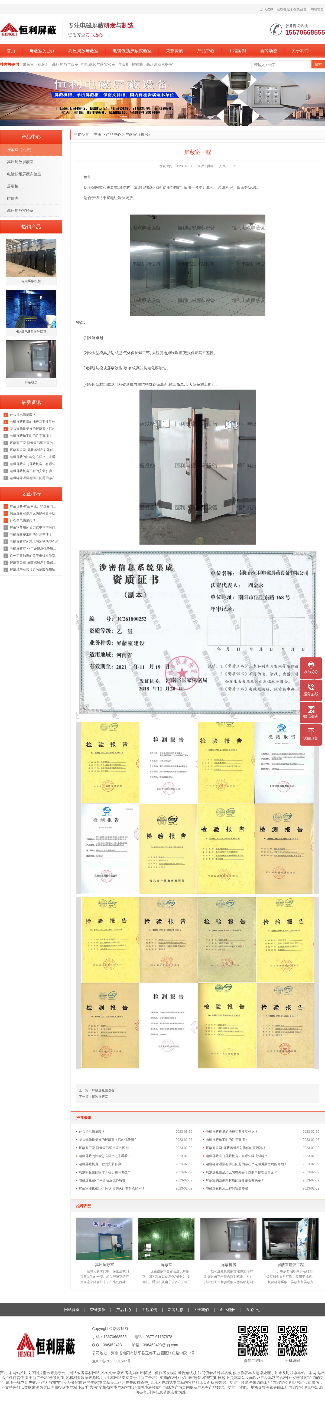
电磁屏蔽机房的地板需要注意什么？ (232, 1132)
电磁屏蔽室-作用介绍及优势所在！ (104, 1180)
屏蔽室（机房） (36, 64)
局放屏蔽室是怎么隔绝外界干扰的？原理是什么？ (241, 1172)
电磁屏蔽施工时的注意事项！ (227, 1140)
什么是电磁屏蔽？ (92, 1132)
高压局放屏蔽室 (83, 50)
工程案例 (237, 50)
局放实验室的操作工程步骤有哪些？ (105, 1172)
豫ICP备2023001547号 (111, 1361)
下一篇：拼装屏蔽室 (93, 1097)
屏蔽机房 (228, 1265)
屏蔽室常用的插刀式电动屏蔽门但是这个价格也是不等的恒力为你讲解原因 (34, 527)
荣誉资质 (174, 50)
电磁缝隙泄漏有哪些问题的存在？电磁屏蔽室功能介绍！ (246, 1164)
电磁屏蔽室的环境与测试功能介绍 (34, 542)
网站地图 (317, 9)
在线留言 (299, 9)
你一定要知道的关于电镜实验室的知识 (34, 556)
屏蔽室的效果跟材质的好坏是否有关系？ (235, 1180)
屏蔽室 (166, 1265)
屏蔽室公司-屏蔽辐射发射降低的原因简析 (235, 1148)
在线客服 (283, 9)
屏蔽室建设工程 (290, 1265)
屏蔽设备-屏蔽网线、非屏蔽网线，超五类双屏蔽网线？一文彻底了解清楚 (34, 506)
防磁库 (138, 64)
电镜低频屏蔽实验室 (132, 50)
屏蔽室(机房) (42, 50)
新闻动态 (268, 50)
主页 (98, 134)
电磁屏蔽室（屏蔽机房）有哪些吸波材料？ (237, 1156)
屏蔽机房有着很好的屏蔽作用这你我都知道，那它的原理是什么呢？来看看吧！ (34, 570)
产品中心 (205, 50)
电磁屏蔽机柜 (31, 281)
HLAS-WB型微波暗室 (31, 332)
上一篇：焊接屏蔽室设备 (97, 1090)
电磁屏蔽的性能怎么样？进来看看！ (105, 1156)
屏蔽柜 (123, 64)
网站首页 (71, 1310)
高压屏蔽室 (104, 1265)
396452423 (112, 1345)
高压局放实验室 (159, 64)
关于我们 (300, 50)
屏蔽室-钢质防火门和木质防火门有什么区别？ (112, 1188)
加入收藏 (266, 9)
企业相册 (227, 1310)
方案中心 (253, 1310)
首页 (11, 50)
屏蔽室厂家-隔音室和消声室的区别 (104, 1148)
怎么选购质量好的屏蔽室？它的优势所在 (108, 1140)
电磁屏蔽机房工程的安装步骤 (100, 1164)
